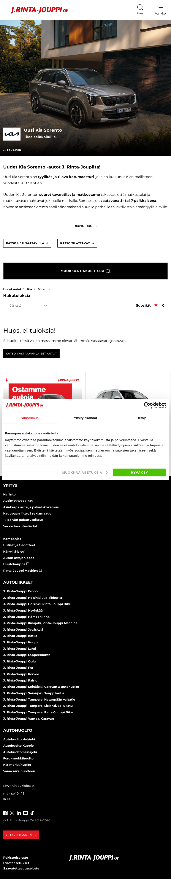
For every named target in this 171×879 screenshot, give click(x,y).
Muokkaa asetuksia (84, 472)
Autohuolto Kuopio (18, 746)
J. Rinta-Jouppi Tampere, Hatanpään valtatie (39, 699)
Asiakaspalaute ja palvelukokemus (31, 507)
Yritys (10, 485)
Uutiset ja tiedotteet (19, 545)
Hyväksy (139, 472)
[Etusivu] (36, 10)
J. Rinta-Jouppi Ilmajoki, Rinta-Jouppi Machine (40, 623)
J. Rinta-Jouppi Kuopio (21, 642)
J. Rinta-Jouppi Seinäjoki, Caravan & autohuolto (41, 687)
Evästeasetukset (16, 863)
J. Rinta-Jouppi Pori (18, 668)
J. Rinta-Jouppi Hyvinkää (23, 610)
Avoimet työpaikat (18, 501)
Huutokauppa (16, 564)
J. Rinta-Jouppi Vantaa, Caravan (28, 718)
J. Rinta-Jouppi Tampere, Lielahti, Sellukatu (38, 706)
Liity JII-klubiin (21, 834)
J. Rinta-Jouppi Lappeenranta (27, 655)
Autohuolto (17, 730)
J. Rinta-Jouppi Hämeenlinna (26, 617)
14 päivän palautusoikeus (23, 520)
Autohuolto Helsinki (19, 739)
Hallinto (9, 494)
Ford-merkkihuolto (18, 758)
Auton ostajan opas (18, 558)
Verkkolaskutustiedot (20, 526)
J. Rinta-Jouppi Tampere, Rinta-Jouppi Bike (38, 712)
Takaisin (12, 150)
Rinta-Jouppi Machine (22, 571)
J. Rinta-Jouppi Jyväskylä (23, 629)
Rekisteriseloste (15, 858)
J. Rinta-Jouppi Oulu (19, 661)
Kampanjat (12, 539)
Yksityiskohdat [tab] (85, 417)
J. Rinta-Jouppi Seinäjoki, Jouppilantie (33, 693)
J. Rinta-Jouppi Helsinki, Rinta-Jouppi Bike (37, 604)
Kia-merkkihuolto (17, 765)
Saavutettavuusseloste (21, 868)
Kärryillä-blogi (14, 552)
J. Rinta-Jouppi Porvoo (21, 674)
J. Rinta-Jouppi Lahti (19, 649)
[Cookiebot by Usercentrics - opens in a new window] (147, 405)
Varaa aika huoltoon (19, 771)
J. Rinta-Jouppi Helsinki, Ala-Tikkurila (32, 598)
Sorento (44, 289)
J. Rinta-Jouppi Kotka (20, 636)
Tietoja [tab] (141, 417)
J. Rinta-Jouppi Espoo (20, 591)
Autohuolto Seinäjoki (20, 752)
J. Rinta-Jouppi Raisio (20, 680)
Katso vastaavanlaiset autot (31, 353)
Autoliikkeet (18, 582)
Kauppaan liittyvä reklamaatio (27, 513)
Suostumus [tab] (30, 417)
